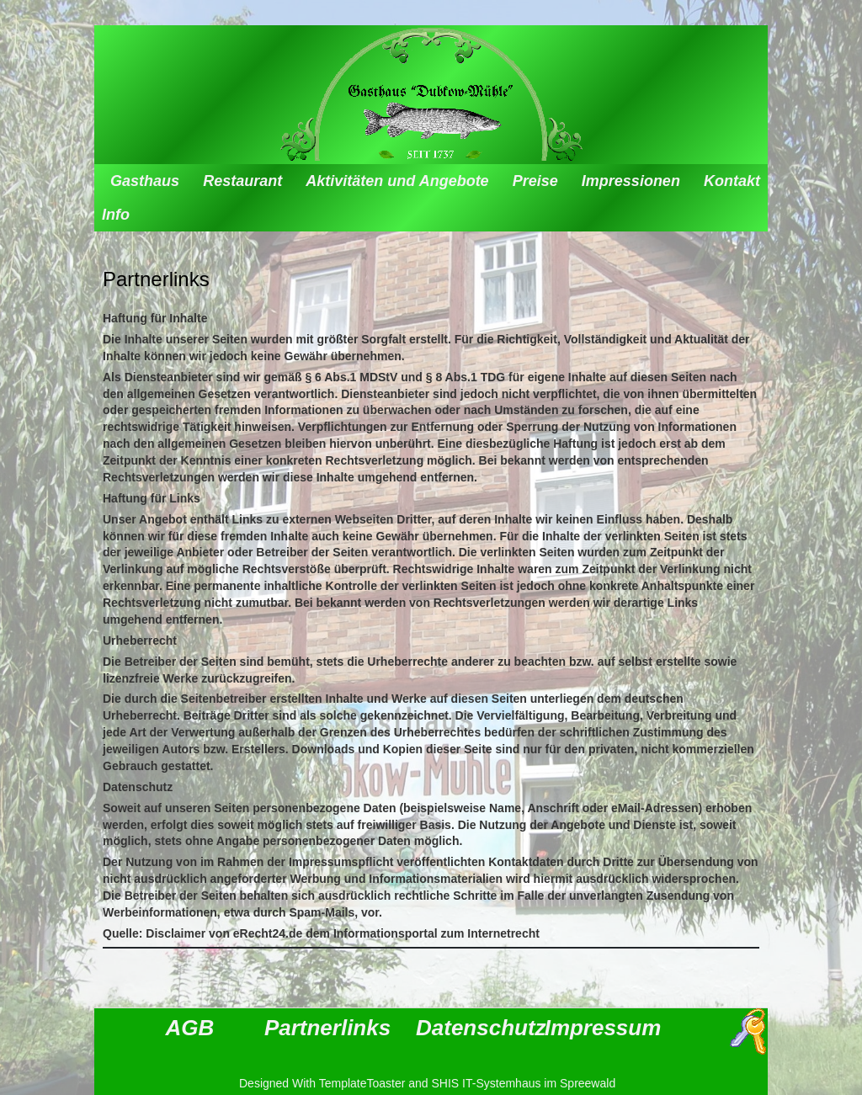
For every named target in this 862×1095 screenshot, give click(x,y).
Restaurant (242, 181)
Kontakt (732, 181)
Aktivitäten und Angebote (397, 181)
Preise (535, 181)
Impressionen (631, 181)
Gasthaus (144, 181)
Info (116, 214)
